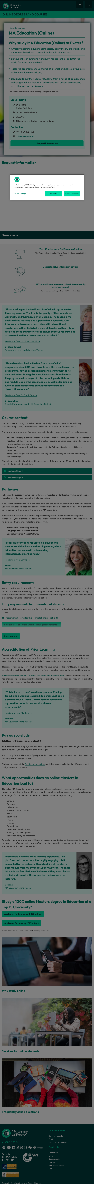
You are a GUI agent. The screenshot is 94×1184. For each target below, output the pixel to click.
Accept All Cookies (72, 194)
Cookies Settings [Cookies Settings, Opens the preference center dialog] (20, 193)
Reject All (53, 194)
